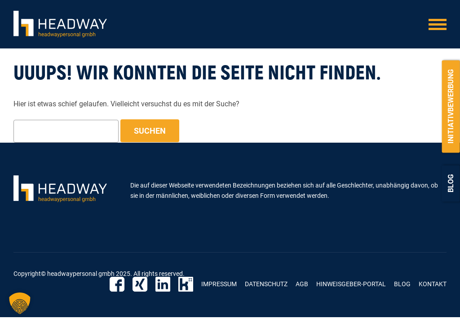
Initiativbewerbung (451, 106)
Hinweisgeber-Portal (351, 284)
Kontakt (433, 284)
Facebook (117, 284)
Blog (451, 183)
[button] (20, 303)
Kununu (185, 284)
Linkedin (162, 284)
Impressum (219, 284)
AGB (302, 284)
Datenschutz (266, 284)
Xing (140, 284)
